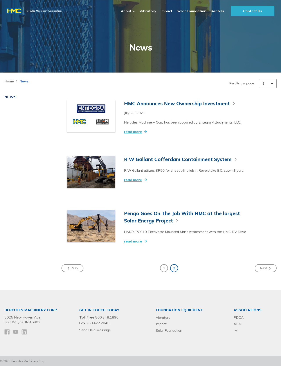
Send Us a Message (95, 329)
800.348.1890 (107, 317)
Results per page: (242, 83)
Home (9, 81)
